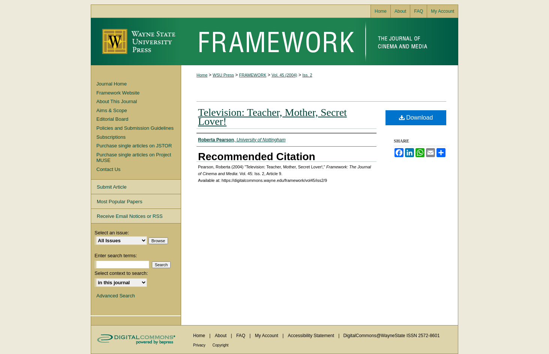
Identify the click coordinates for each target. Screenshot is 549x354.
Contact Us (108, 169)
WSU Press (223, 75)
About (221, 335)
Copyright (221, 345)
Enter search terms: (115, 255)
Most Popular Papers (119, 201)
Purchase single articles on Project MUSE (133, 158)
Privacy (200, 345)
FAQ (241, 335)
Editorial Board (112, 119)
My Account (267, 335)
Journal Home (111, 84)
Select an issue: (111, 233)
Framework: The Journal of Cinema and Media (319, 41)
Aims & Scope (111, 110)
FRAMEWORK (253, 75)
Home (201, 75)
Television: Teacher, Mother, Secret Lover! (272, 116)
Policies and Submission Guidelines (135, 128)
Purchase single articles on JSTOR (134, 145)
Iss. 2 (307, 75)
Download (416, 117)
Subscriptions (111, 137)
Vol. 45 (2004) (284, 75)
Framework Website (118, 93)
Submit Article (111, 187)
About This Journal (116, 101)
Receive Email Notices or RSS (130, 216)
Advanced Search (115, 295)
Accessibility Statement (312, 335)
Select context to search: (121, 273)
